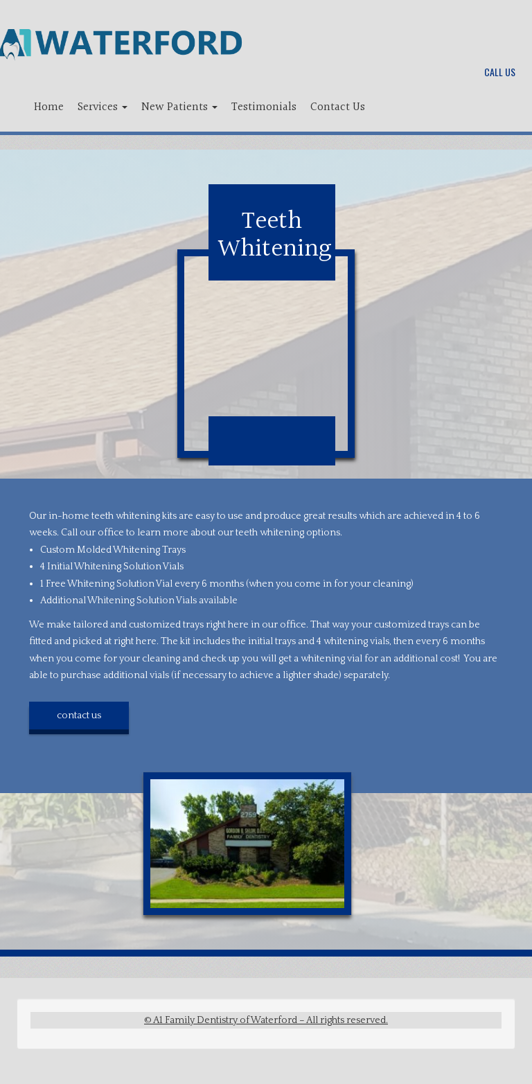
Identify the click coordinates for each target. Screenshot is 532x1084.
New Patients (179, 107)
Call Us (499, 71)
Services (102, 107)
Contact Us (337, 107)
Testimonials (263, 107)
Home (49, 107)
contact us (79, 715)
